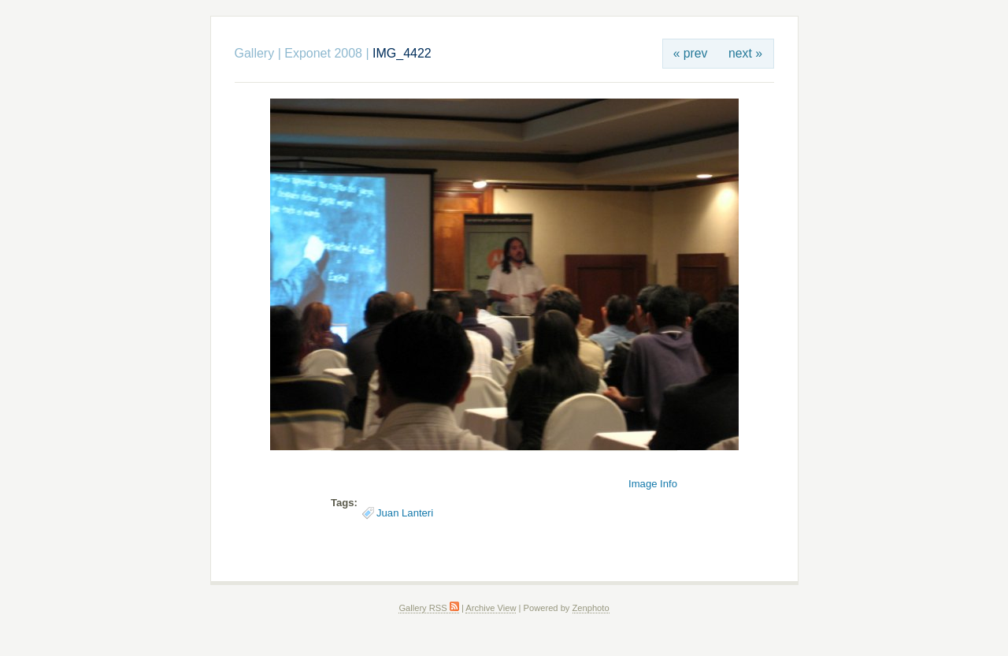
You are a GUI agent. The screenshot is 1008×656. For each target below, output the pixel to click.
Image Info (652, 484)
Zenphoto (591, 608)
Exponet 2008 (323, 53)
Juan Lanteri (404, 513)
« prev (690, 53)
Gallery (255, 53)
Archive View (490, 608)
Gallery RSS (428, 608)
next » (745, 53)
